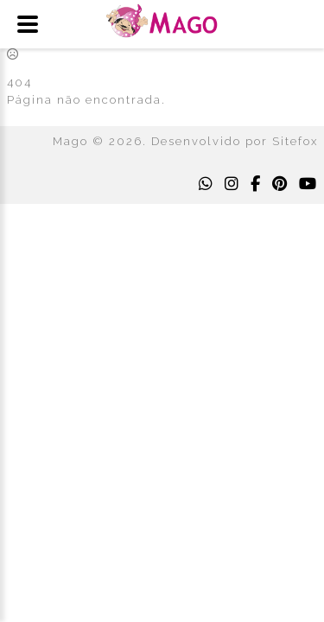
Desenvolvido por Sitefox (234, 141)
